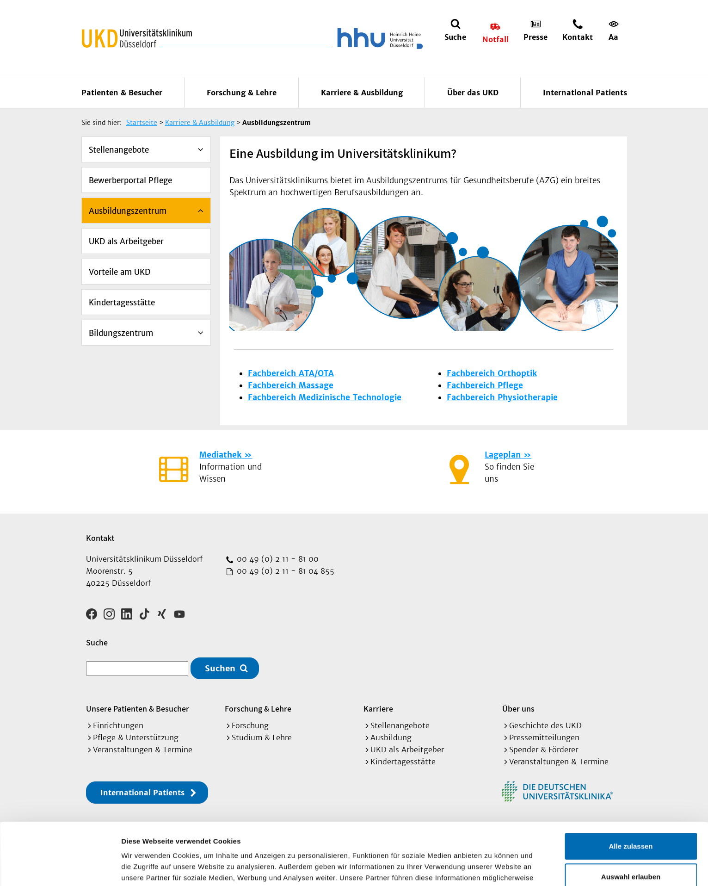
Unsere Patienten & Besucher (137, 708)
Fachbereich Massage (290, 385)
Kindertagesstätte (122, 302)
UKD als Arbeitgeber (126, 241)
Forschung (250, 725)
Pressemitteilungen (544, 737)
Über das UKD (473, 92)
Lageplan (503, 455)
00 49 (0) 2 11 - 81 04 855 (284, 571)
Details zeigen (491, 868)
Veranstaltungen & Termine (142, 749)
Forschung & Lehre (242, 92)
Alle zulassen (631, 784)
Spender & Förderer (543, 749)
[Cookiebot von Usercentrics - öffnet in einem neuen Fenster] (59, 868)
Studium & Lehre (262, 737)
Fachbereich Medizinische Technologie (324, 397)
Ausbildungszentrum (127, 211)
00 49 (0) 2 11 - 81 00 (276, 559)
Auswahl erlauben (630, 814)
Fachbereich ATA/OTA (291, 373)
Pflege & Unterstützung (136, 737)
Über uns (518, 708)
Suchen (220, 668)
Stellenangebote (119, 150)
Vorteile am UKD (119, 272)
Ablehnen (630, 845)
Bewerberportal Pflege (130, 180)
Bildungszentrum (121, 333)
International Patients (585, 92)
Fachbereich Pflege (485, 385)
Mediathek (220, 455)
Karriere (378, 708)
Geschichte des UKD (545, 725)
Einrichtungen (118, 725)
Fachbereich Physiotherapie (502, 397)
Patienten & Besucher (121, 92)
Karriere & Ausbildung (362, 92)
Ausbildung (391, 737)
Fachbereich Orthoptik (492, 373)
